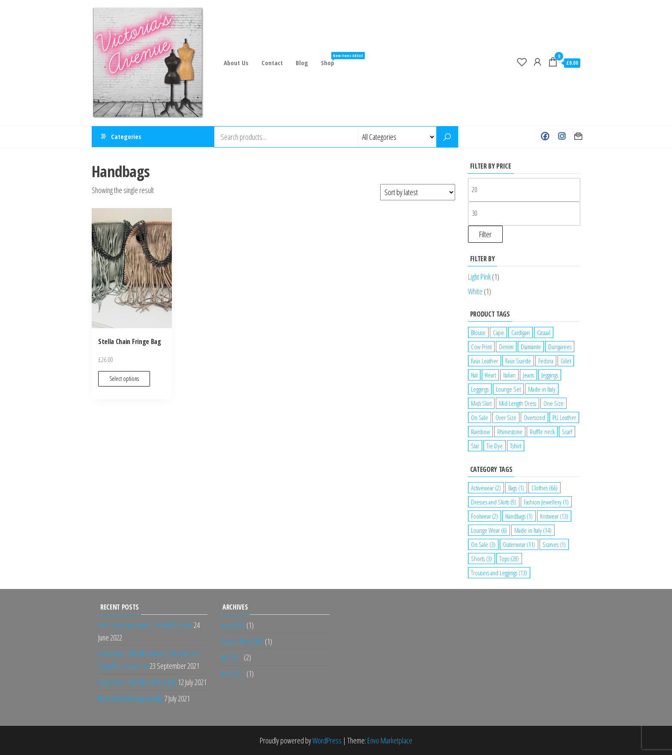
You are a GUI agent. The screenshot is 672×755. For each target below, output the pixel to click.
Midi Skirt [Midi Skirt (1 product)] (481, 403)
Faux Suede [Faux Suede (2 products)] (518, 360)
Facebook (545, 137)
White (475, 291)
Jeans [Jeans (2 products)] (528, 375)
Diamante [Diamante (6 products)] (531, 346)
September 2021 (241, 641)
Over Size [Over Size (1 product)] (505, 417)
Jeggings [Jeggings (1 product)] (549, 375)
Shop (331, 59)
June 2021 (232, 673)
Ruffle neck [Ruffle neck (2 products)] (542, 431)
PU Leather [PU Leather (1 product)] (564, 417)
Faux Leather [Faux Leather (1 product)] (484, 360)
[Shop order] (417, 192)
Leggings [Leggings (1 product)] (480, 389)
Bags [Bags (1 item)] (516, 487)
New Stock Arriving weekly (130, 698)
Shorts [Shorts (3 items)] (481, 558)
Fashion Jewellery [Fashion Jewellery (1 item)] (546, 502)
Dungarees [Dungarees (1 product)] (559, 346)
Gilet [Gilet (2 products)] (566, 360)
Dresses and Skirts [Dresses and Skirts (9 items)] (493, 502)
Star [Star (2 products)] (475, 445)
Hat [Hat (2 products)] (474, 375)
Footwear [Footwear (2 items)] (484, 516)
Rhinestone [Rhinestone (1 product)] (509, 431)
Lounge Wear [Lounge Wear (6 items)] (489, 530)
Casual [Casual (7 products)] (543, 332)
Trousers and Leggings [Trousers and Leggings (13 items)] (499, 572)
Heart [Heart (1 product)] (490, 375)
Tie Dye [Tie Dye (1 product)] (494, 445)
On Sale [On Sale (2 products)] (479, 417)
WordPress (327, 740)
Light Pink (479, 277)
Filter (485, 234)
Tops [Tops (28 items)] (509, 558)
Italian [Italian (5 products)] (509, 375)
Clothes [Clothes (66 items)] (544, 487)
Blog (302, 62)
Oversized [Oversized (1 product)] (534, 417)
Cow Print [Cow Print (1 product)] (481, 346)
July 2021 (231, 657)
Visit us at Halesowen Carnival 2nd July (145, 625)
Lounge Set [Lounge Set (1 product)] (508, 389)
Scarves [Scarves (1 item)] (554, 544)
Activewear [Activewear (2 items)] (486, 487)
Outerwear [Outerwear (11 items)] (519, 544)
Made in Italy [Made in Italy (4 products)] (541, 389)
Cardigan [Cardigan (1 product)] (520, 332)
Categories (126, 137)
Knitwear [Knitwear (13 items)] (554, 516)
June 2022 (232, 625)
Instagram (561, 137)
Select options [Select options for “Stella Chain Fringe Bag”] (124, 378)
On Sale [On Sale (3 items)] (483, 544)
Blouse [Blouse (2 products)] (478, 332)
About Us (236, 62)
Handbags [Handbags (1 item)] (519, 516)
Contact (272, 62)
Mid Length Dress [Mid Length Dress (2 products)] (517, 403)
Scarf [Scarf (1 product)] (567, 431)
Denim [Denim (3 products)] (506, 346)
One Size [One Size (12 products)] (553, 403)
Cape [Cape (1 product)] (498, 332)
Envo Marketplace (389, 740)
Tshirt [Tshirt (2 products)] (515, 445)
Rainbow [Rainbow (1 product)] (480, 431)
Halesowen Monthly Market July (137, 682)
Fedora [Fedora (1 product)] (545, 360)
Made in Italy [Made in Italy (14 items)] (533, 530)
